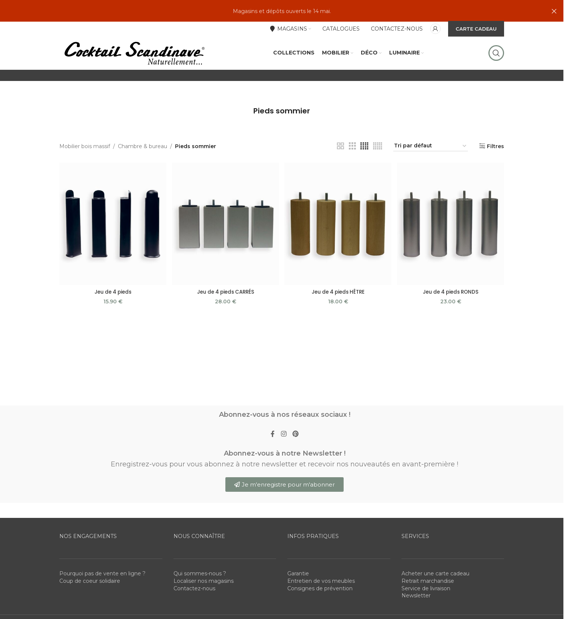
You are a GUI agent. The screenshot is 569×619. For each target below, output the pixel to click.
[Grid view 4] (364, 166)
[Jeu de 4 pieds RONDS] (451, 242)
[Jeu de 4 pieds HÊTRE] (338, 242)
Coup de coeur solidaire (89, 602)
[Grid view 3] (352, 166)
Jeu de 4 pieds (112, 309)
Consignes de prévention (320, 609)
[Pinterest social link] (297, 454)
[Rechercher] (496, 63)
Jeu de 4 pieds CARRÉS (225, 309)
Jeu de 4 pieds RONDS (451, 309)
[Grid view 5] (377, 166)
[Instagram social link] (283, 454)
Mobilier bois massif (84, 165)
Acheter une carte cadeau (435, 594)
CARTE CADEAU (476, 29)
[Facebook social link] (271, 454)
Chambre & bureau (142, 165)
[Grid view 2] (340, 166)
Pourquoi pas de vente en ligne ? (102, 594)
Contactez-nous (194, 609)
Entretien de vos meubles (321, 602)
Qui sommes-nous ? (199, 594)
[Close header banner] (554, 11)
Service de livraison (425, 609)
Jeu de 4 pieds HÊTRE (338, 309)
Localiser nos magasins (203, 602)
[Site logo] (134, 63)
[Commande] (430, 165)
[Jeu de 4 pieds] (112, 242)
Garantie (298, 594)
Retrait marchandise (427, 602)
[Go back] (244, 130)
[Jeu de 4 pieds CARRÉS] (225, 242)
